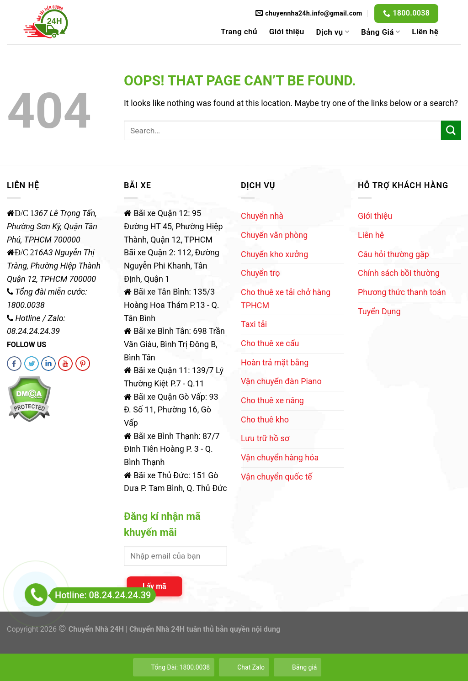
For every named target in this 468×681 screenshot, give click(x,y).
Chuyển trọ (260, 273)
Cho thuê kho (265, 419)
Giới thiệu (286, 31)
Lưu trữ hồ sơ (265, 438)
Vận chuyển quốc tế (276, 476)
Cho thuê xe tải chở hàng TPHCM (285, 298)
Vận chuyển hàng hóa (280, 457)
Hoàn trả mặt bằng (274, 362)
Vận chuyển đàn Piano (281, 381)
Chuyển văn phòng (274, 235)
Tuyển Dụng (379, 311)
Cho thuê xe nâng (272, 400)
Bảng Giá (380, 32)
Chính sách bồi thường (399, 273)
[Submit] (451, 131)
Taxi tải (254, 324)
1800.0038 (411, 13)
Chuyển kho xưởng (274, 254)
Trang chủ (239, 31)
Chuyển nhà (262, 216)
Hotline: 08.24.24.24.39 (100, 595)
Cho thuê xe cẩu (270, 343)
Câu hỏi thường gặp (393, 254)
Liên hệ (425, 31)
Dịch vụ (332, 32)
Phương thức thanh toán (402, 292)
